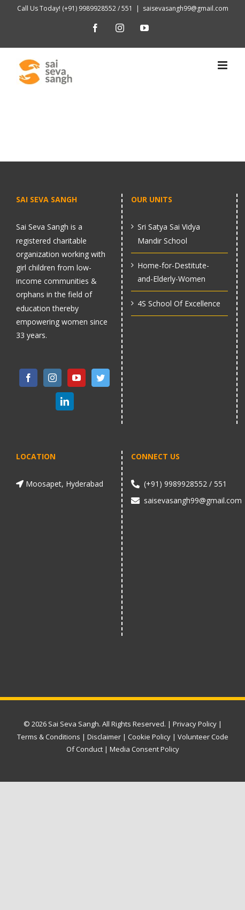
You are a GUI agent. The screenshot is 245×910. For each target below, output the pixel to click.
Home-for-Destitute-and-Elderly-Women (173, 272)
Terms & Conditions (48, 737)
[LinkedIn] (65, 401)
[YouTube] (76, 378)
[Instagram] (52, 378)
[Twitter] (100, 378)
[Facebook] (28, 378)
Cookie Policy (149, 737)
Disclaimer (104, 737)
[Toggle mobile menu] (223, 65)
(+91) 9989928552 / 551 (96, 8)
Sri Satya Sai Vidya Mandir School (168, 233)
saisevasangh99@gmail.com (185, 8)
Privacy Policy (195, 724)
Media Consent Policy (144, 749)
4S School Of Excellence (178, 303)
